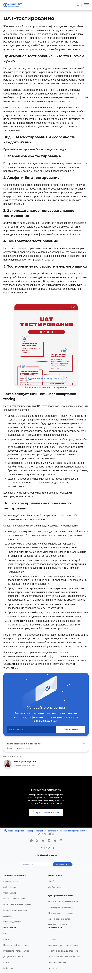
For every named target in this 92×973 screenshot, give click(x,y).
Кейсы (6, 939)
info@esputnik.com (46, 855)
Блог (5, 933)
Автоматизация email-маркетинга (63, 901)
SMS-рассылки (10, 887)
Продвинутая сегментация (60, 907)
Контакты (52, 968)
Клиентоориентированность (18, 748)
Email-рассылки (10, 881)
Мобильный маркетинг (58, 924)
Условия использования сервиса (63, 945)
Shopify (51, 881)
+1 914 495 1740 (46, 848)
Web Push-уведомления (14, 898)
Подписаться (71, 729)
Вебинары (8, 968)
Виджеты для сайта (12, 921)
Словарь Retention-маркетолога (41, 830)
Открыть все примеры (46, 812)
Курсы (6, 962)
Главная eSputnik (16, 830)
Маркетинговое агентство (15, 910)
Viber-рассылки (10, 892)
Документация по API (13, 956)
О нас (50, 933)
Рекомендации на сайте (59, 919)
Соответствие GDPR (57, 962)
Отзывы (52, 939)
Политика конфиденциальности (63, 950)
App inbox (7, 916)
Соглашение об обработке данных (64, 956)
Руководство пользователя (16, 950)
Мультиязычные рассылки (60, 913)
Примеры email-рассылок (15, 945)
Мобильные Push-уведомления (17, 904)
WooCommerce (54, 887)
